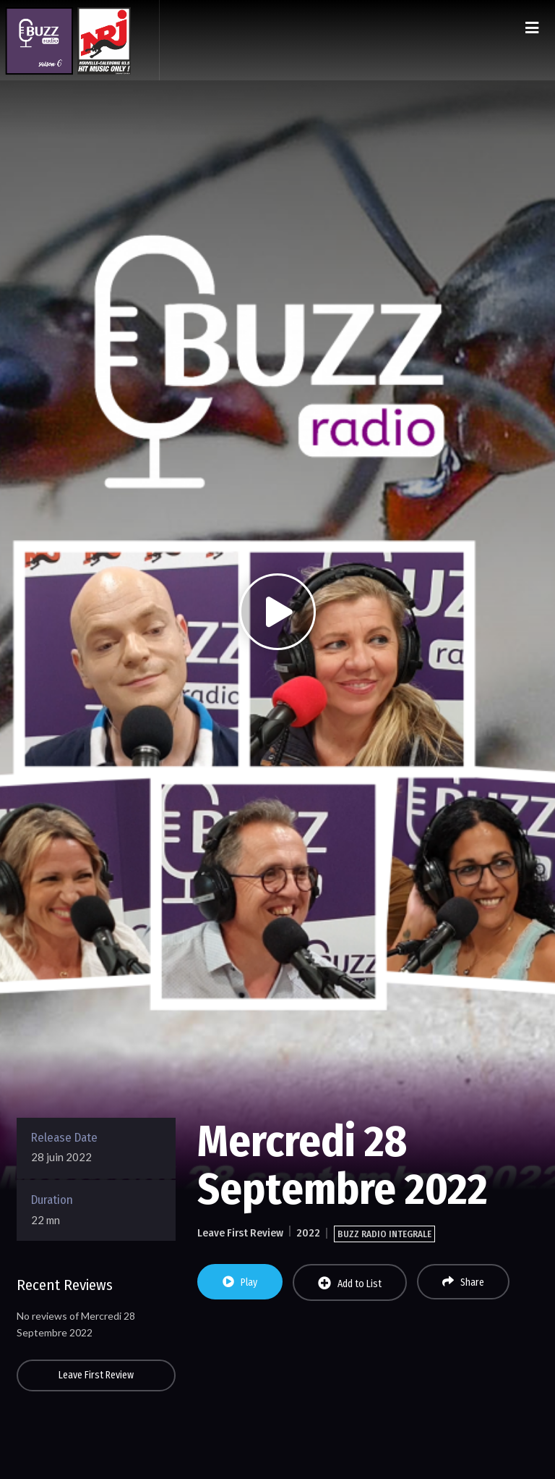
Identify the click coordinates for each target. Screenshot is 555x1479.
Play (240, 1282)
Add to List (350, 1283)
